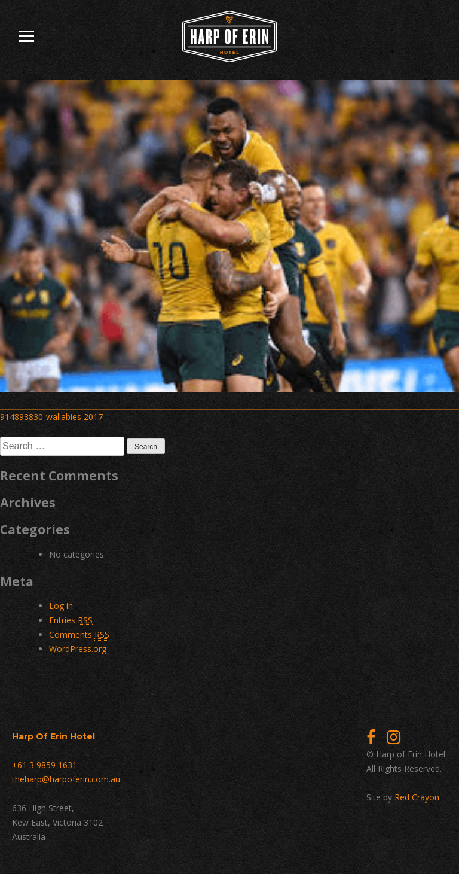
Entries (71, 620)
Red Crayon (416, 797)
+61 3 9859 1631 (44, 765)
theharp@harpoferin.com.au (66, 779)
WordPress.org (77, 648)
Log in (61, 605)
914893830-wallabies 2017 (51, 416)
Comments (79, 635)
